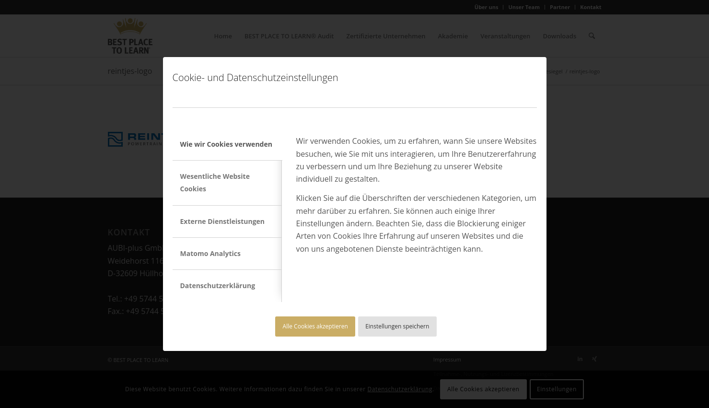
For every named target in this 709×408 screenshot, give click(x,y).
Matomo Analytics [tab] (210, 253)
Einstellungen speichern (397, 326)
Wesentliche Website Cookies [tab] (215, 182)
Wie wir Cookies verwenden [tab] (226, 144)
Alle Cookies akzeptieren (315, 326)
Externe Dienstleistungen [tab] (222, 221)
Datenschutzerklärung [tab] (218, 285)
